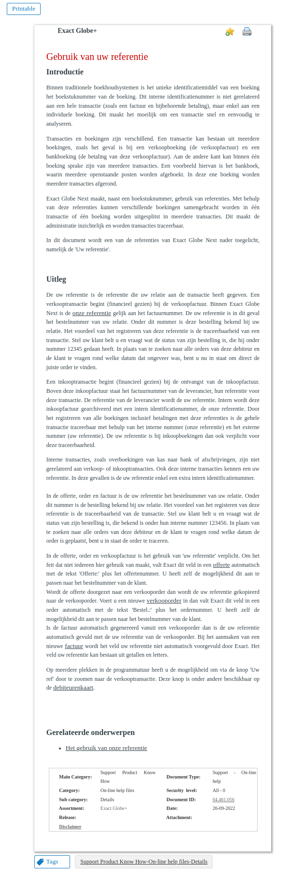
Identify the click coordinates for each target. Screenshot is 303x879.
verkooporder (164, 600)
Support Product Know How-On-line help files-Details (143, 861)
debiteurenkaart (73, 687)
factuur (74, 645)
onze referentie (91, 313)
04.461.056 (223, 799)
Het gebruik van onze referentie (106, 747)
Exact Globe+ (77, 30)
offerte (221, 564)
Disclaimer (70, 826)
